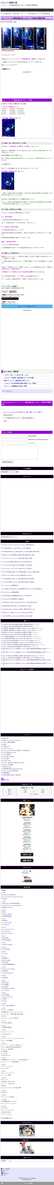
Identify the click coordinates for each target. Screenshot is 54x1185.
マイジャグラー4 (7, 1033)
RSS (4, 1171)
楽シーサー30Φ (6, 960)
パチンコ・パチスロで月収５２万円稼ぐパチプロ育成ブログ (16, 750)
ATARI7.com (5, 738)
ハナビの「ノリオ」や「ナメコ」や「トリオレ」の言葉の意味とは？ (18, 544)
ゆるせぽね (5, 977)
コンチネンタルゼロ (7, 914)
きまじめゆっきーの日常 (8, 756)
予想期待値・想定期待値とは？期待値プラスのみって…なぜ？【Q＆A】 (19, 628)
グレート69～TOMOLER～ (9, 1005)
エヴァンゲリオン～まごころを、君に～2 (12, 905)
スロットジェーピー (7, 748)
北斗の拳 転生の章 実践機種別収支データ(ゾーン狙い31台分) (17, 595)
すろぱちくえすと (7, 760)
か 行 (25, 790)
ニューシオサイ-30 (7, 922)
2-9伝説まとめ (6, 746)
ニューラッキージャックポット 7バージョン (13, 896)
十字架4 (4, 998)
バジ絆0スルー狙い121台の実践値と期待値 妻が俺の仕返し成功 (18, 624)
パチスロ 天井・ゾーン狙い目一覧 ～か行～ (16, 375)
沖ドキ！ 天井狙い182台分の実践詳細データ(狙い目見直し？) (17, 646)
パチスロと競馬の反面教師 (9, 742)
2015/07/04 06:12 (7, 415)
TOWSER (5, 1051)
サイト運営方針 (6, 1168)
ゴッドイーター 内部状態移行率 (10, 585)
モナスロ (5, 1000)
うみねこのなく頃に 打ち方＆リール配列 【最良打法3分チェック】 (19, 609)
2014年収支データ (27, 848)
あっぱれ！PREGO (7, 1022)
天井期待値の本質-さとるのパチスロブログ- (13, 768)
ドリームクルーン (7, 931)
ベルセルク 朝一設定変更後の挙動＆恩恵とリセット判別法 (20, 383)
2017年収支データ (27, 827)
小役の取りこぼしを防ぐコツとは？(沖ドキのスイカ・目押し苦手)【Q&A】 (20, 602)
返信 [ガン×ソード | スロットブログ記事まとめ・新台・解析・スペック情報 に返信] (6, 421)
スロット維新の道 (9, 2)
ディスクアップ (6, 990)
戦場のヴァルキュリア (8, 907)
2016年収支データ (27, 834)
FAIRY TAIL (5, 962)
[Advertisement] (27, 85)
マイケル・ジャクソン (8, 933)
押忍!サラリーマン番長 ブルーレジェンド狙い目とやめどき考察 (18, 612)
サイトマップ (6, 1170)
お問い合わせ (6, 1173)
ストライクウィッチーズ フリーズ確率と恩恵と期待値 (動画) (17, 558)
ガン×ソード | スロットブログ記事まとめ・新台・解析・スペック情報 (21, 412)
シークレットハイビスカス (9, 968)
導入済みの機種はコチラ (6, 1118)
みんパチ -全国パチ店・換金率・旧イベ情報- (13, 762)
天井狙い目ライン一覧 (27, 787)
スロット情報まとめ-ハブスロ (9, 752)
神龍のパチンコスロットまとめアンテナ (12, 740)
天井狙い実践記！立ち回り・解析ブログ (12, 774)
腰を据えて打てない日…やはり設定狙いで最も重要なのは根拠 (17, 632)
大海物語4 (5, 958)
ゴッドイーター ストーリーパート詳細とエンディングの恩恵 (17, 568)
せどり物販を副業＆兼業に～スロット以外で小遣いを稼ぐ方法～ (17, 636)
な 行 (25, 792)
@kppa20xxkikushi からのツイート (9, 536)
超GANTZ (5, 920)
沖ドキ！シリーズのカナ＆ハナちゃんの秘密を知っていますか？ (17, 575)
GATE (4, 911)
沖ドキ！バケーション (8, 996)
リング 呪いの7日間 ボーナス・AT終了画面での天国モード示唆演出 (18, 582)
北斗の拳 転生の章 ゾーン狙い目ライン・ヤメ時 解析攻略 (17, 548)
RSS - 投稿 (5, 779)
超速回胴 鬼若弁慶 (7, 916)
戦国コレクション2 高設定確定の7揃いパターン (17, 380)
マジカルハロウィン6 (8, 972)
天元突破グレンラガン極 (8, 988)
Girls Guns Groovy (7, 939)
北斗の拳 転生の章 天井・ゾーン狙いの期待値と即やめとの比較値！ (19, 578)
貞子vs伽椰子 (6, 984)
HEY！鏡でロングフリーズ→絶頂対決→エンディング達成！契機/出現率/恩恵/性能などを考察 (24, 648)
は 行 (42, 792)
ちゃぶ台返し (6, 986)
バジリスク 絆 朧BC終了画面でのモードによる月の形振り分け (17, 561)
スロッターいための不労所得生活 (10, 770)
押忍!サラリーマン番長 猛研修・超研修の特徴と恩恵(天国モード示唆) (19, 554)
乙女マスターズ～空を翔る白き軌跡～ (11, 903)
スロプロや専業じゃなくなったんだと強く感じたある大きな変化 (17, 615)
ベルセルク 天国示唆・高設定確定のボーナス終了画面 (19, 377)
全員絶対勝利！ (6, 772)
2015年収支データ (27, 841)
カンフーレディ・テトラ (8, 929)
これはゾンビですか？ (8, 944)
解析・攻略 (13, 21)
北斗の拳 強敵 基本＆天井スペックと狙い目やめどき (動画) (17, 605)
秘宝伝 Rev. (5, 970)
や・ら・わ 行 (34, 794)
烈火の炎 (5, 898)
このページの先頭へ (28, 1183)
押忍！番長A (6, 937)
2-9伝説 (4, 744)
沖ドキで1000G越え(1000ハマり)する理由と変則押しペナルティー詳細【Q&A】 (21, 571)
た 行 (9, 792)
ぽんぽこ (49, 659)
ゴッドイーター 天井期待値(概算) (11, 592)
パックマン (5, 953)
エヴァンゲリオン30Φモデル (9, 894)
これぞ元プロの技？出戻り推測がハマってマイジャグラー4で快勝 (18, 640)
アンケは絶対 (6, 758)
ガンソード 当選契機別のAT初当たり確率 (15, 386)
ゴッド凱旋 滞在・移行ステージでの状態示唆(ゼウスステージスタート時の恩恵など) (22, 588)
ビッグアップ (6, 924)
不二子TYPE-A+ (6, 949)
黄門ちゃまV (6, 982)
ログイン (5, 1175)
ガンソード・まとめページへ (27, 306)
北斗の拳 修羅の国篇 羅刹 (9, 964)
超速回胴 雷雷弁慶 (7, 1027)
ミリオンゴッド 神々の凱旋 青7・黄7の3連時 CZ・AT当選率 (17, 565)
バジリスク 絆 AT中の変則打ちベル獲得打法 (13, 598)
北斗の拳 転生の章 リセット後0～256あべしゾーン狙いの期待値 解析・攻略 (21, 551)
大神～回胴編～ (6, 994)
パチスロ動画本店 (7, 754)
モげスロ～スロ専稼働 (8, 764)
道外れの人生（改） (7, 766)
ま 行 (9, 794)
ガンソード (9, 391)
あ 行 (9, 790)
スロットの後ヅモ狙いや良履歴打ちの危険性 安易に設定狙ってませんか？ (20, 644)
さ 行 (42, 790)
